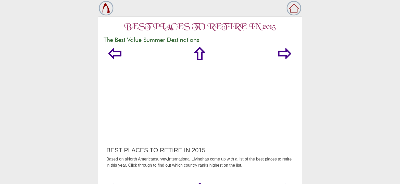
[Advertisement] (200, 108)
